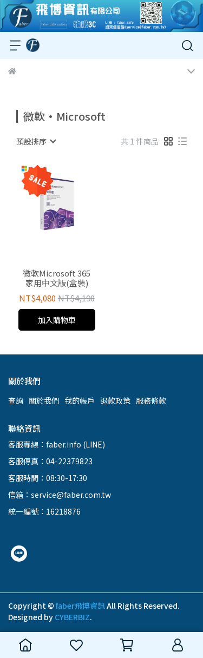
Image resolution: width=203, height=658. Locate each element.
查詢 (15, 400)
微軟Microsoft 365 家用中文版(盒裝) (56, 278)
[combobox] (35, 141)
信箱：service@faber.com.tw (59, 494)
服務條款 (151, 400)
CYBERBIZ (72, 616)
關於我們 (44, 400)
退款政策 (115, 400)
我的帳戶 (79, 400)
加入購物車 (57, 319)
